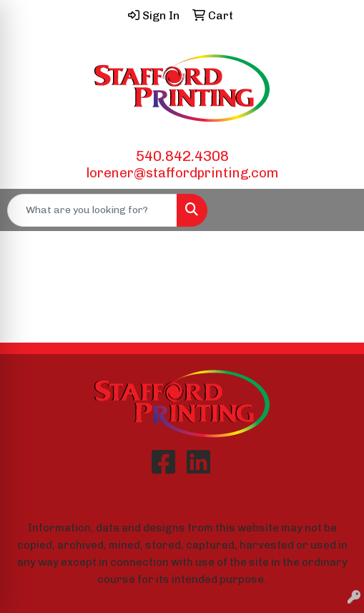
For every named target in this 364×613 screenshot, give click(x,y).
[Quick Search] (92, 210)
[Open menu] (335, 210)
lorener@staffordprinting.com (182, 173)
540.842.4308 (182, 156)
